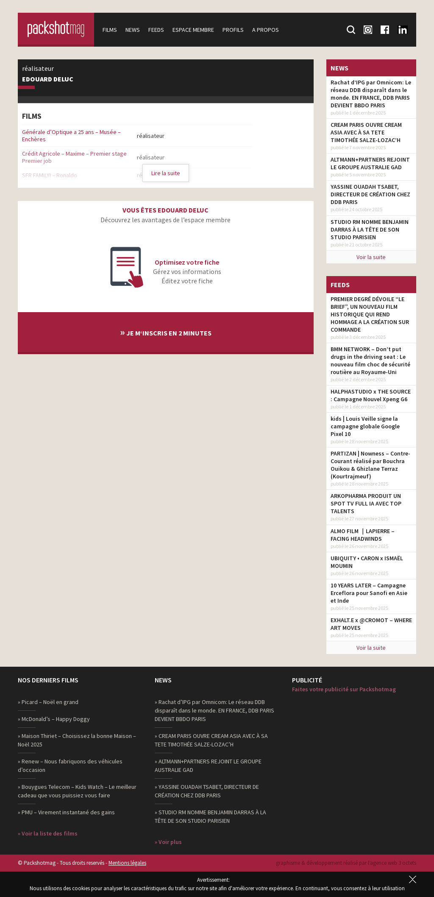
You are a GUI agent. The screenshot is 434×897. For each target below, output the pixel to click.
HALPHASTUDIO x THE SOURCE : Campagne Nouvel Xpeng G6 (371, 395)
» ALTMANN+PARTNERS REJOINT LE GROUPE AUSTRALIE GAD (208, 765)
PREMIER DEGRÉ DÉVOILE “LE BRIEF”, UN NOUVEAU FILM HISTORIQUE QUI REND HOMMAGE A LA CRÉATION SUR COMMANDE (370, 314)
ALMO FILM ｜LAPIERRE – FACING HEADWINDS (363, 534)
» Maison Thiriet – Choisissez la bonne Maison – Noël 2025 (77, 740)
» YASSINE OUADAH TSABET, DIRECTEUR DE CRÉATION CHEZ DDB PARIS (207, 791)
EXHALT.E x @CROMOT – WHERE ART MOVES (371, 624)
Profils (233, 30)
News (132, 30)
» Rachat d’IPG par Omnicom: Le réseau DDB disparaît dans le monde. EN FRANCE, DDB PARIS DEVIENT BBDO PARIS (214, 710)
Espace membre (193, 30)
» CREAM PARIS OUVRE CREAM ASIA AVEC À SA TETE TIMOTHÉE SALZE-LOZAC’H (211, 740)
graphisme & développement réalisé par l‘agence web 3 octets (346, 862)
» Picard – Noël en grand (48, 702)
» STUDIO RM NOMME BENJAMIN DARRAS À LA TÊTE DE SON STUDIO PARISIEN (210, 816)
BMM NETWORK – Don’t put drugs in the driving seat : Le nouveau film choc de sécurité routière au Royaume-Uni (370, 360)
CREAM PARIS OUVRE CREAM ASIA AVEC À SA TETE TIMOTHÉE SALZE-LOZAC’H (366, 132)
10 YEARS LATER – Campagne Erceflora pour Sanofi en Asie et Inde (369, 592)
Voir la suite (371, 257)
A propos (265, 30)
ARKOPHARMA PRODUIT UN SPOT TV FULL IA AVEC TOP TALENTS (366, 503)
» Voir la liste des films (48, 833)
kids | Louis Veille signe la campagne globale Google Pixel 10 (365, 426)
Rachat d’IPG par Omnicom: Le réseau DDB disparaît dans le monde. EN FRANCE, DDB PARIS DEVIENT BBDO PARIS (371, 93)
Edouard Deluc (47, 79)
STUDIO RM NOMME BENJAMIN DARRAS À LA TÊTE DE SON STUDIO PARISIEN (370, 229)
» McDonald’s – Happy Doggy (54, 719)
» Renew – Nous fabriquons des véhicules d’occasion (70, 765)
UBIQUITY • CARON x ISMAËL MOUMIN (367, 562)
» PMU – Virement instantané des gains (66, 812)
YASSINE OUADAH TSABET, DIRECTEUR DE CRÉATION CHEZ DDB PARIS (370, 194)
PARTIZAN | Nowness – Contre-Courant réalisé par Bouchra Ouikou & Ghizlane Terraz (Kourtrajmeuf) (370, 465)
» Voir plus (168, 842)
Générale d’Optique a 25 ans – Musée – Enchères (71, 135)
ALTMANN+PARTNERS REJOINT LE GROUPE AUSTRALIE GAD (370, 163)
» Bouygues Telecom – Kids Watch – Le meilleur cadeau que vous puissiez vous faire (77, 791)
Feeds (156, 30)
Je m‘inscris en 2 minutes (165, 331)
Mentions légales (127, 862)
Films (110, 30)
